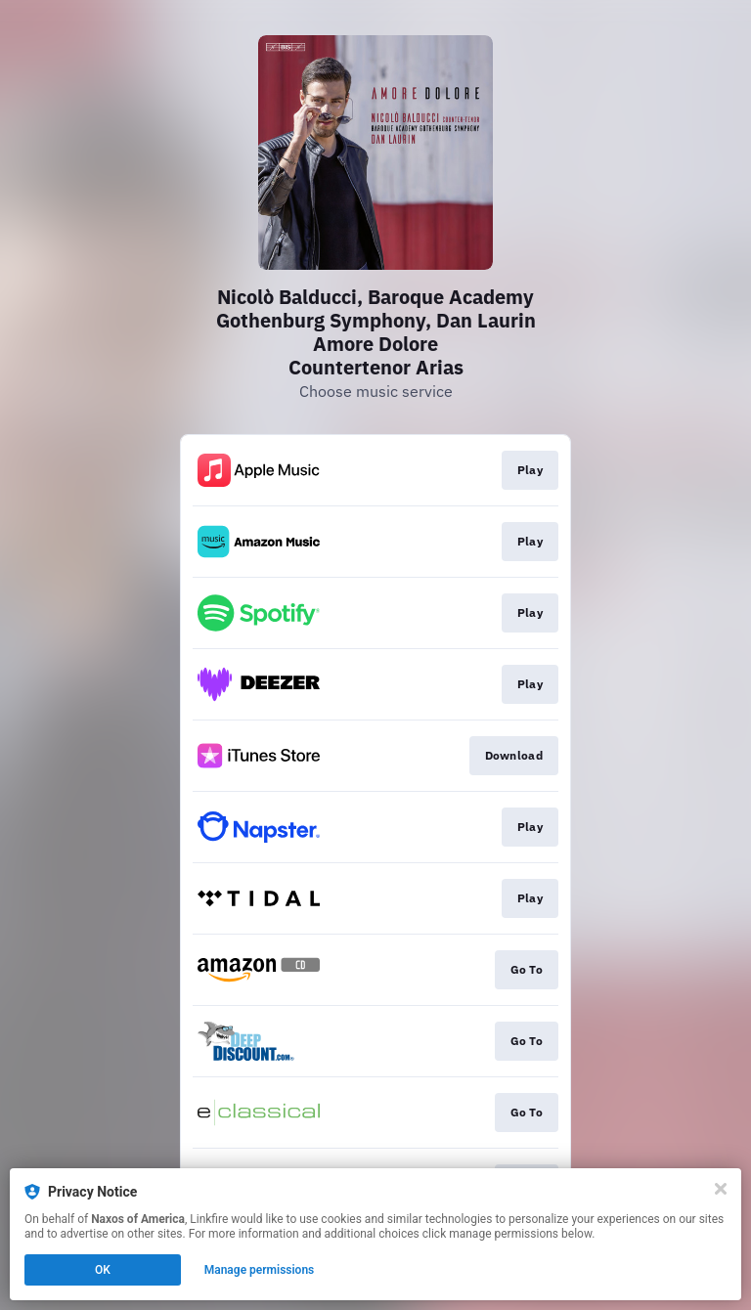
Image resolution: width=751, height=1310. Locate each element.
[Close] (720, 1188)
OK (102, 1270)
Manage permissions (259, 1270)
